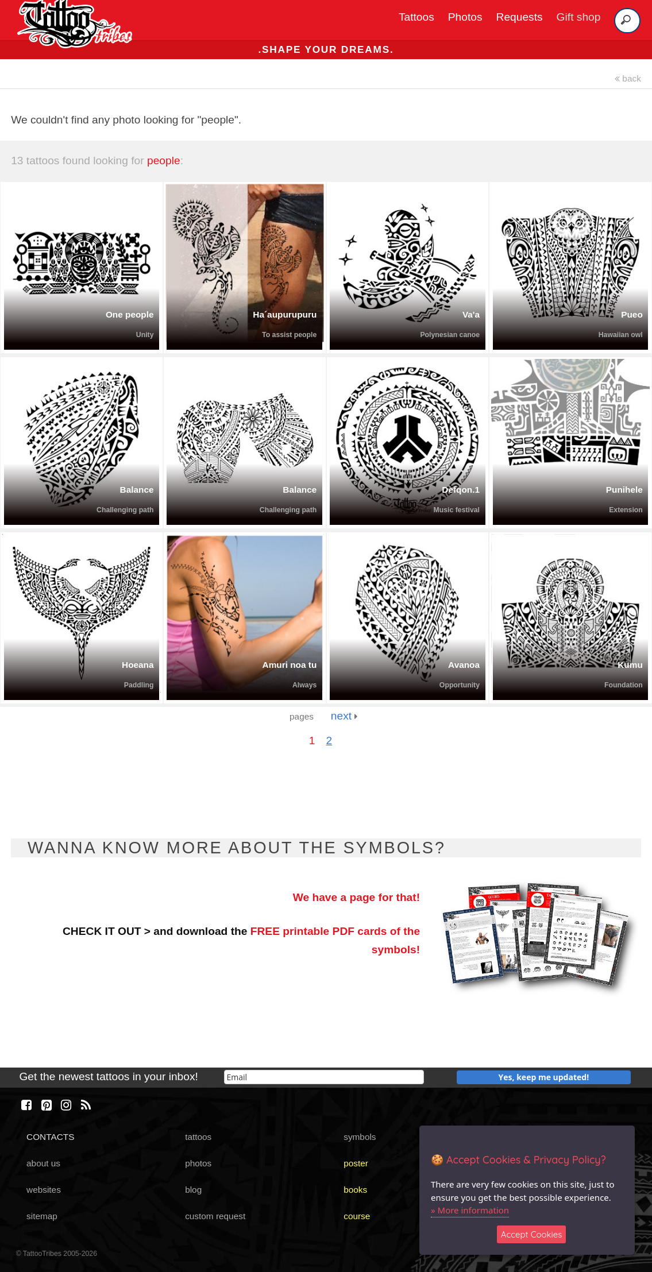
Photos (465, 17)
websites (43, 1189)
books (355, 1189)
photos (198, 1163)
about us (43, 1163)
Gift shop (579, 17)
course (357, 1216)
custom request (215, 1216)
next (344, 716)
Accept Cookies (531, 1234)
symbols (360, 1137)
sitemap (41, 1216)
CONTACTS (50, 1137)
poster (356, 1163)
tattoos (198, 1137)
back (628, 78)
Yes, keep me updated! (544, 1077)
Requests (519, 17)
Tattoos (416, 17)
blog (193, 1189)
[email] (324, 1077)
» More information (470, 1210)
